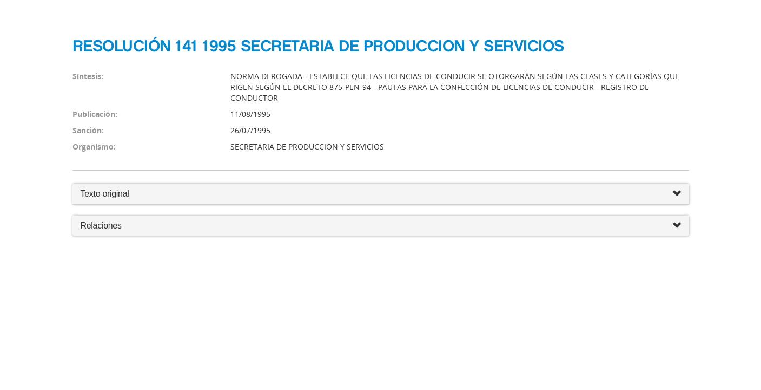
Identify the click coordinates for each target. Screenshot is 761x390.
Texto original (105, 193)
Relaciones (381, 226)
